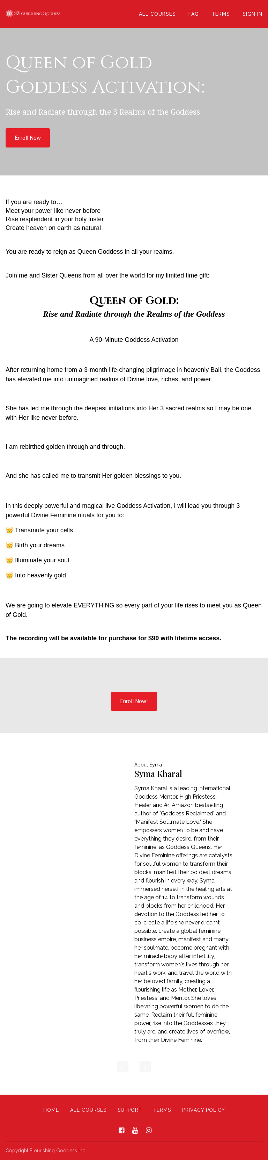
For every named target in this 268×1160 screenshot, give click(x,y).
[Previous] (122, 1066)
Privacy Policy (203, 1110)
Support (130, 1110)
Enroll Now (28, 138)
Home (51, 1110)
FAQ (193, 14)
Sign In (252, 14)
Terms (220, 14)
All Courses (157, 14)
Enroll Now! (134, 701)
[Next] (145, 1066)
